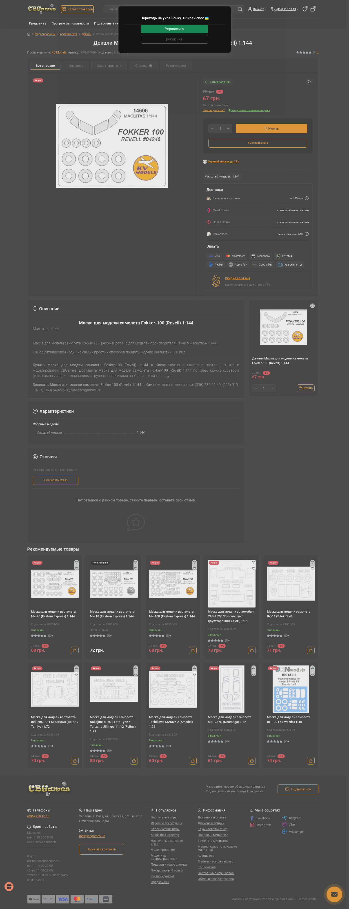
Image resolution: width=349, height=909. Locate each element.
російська (174, 39)
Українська (174, 29)
